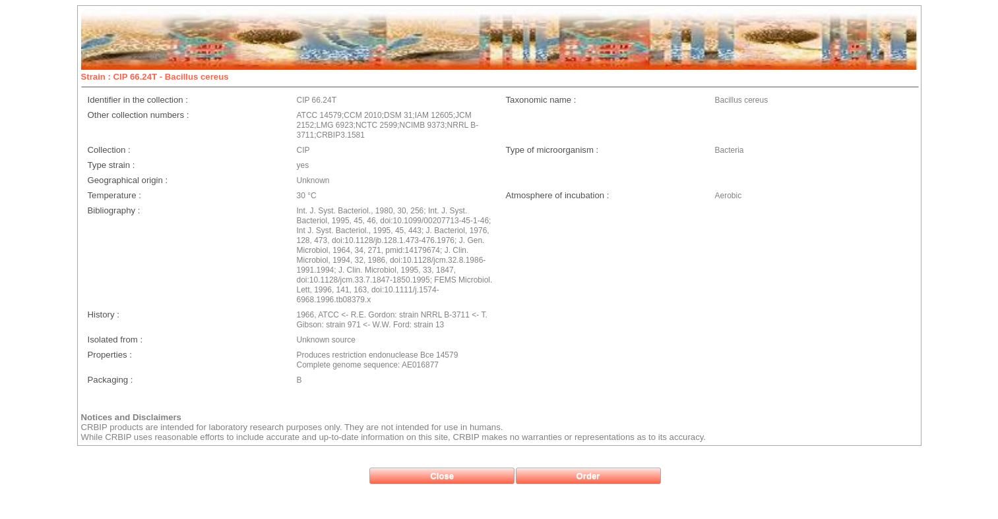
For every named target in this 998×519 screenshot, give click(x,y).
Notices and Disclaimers (131, 417)
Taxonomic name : (541, 100)
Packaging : (110, 380)
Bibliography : (114, 210)
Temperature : (114, 195)
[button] (442, 476)
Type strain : (111, 165)
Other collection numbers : (138, 115)
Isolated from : (115, 339)
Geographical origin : (128, 180)
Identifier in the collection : (138, 100)
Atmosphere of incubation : (557, 195)
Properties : (110, 355)
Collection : (109, 150)
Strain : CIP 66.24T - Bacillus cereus (155, 77)
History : (103, 314)
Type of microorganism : (552, 150)
